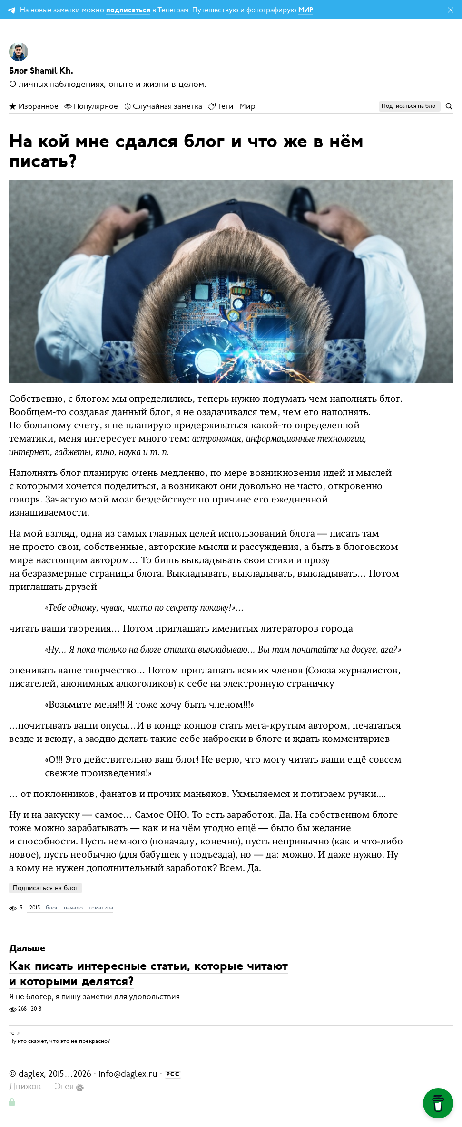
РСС (173, 1075)
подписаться (128, 10)
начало (73, 907)
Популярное (91, 106)
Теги (221, 106)
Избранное (34, 106)
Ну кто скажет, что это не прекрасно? (59, 1041)
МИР (305, 10)
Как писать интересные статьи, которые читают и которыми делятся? (148, 974)
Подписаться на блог (45, 887)
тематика (100, 907)
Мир (247, 106)
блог (52, 907)
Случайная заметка (163, 106)
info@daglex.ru (127, 1074)
